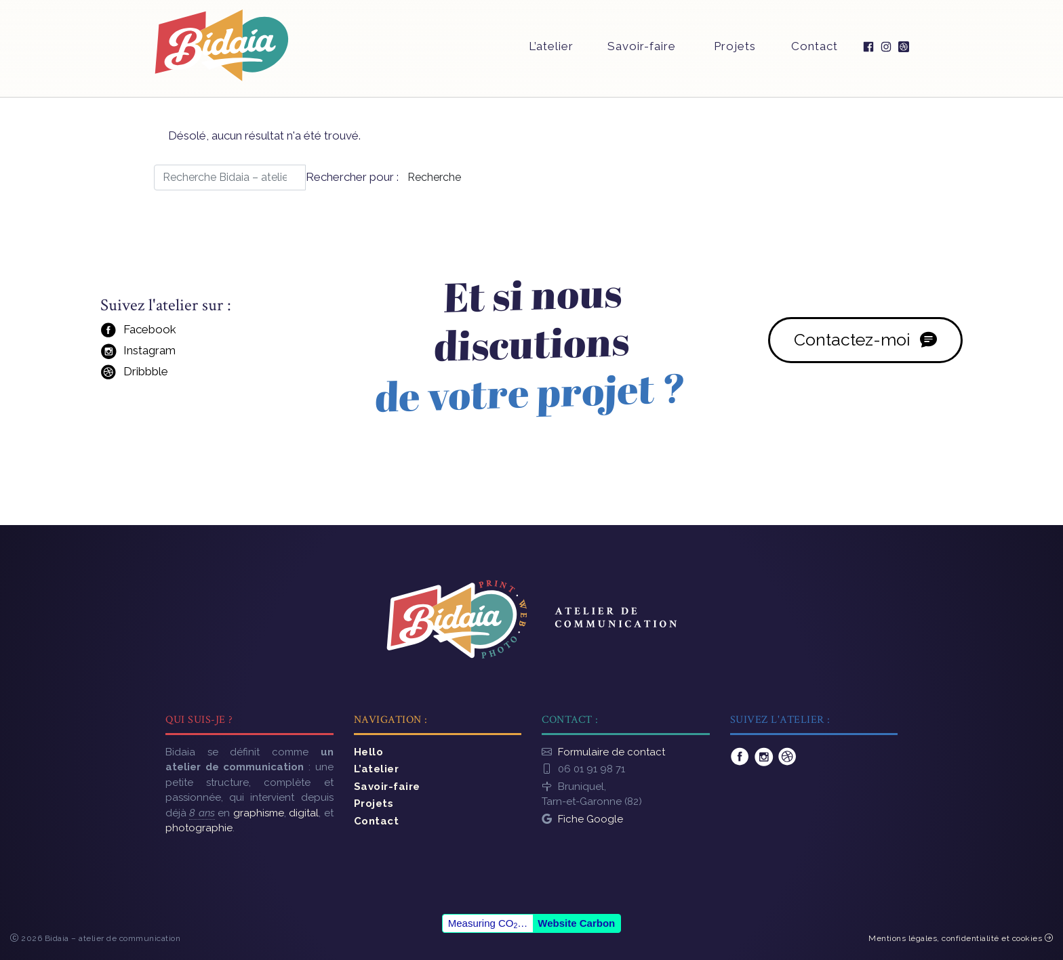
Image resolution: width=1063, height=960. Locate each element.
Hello (369, 745)
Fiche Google (590, 812)
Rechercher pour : (353, 177)
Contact (813, 51)
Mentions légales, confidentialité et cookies (960, 934)
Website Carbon (576, 919)
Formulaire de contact (611, 745)
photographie (199, 821)
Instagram (136, 353)
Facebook (137, 332)
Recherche (435, 177)
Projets (733, 51)
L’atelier (549, 51)
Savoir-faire (640, 51)
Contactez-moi (866, 341)
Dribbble (133, 374)
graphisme (258, 806)
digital (304, 806)
